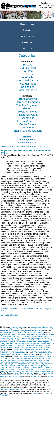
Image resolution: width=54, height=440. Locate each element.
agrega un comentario (10, 315)
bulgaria (27, 336)
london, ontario (33, 329)
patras (2, 345)
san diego (38, 367)
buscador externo (27, 142)
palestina (30, 373)
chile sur (38, 349)
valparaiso (15, 353)
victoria (35, 331)
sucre (47, 349)
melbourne (19, 355)
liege (23, 340)
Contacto (27, 30)
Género (27, 108)
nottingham (10, 344)
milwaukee (42, 362)
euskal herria (18, 338)
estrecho (49, 327)
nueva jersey (31, 364)
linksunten (36, 340)
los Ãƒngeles (10, 362)
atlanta (34, 356)
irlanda (2, 340)
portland (3, 367)
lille (31, 340)
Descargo (47, 393)
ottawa (7, 331)
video (21, 377)
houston (33, 360)
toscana (16, 347)
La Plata (28, 70)
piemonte (8, 345)
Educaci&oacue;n (27, 121)
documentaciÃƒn (17, 375)
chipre (45, 336)
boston (19, 358)
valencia (46, 347)
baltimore (50, 356)
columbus (10, 360)
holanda (30, 342)
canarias (42, 327)
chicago (40, 358)
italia (13, 340)
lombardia (44, 340)
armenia (27, 334)
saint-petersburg (38, 332)
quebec (13, 331)
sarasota (42, 369)
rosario (41, 351)
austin (39, 356)
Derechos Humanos (28, 102)
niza (34, 342)
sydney (32, 355)
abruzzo (3, 334)
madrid (2, 342)
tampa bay (4, 371)
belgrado (10, 336)
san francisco (47, 367)
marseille (13, 342)
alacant (8, 334)
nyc (26, 366)
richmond (9, 367)
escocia (48, 345)
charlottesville (32, 358)
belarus (51, 334)
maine (24, 362)
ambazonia (35, 327)
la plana (18, 340)
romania (31, 345)
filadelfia (38, 366)
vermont (33, 371)
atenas (32, 334)
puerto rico (27, 351)
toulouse (23, 347)
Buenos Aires (28, 67)
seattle (48, 369)
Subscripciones (27, 36)
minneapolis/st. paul (7, 364)
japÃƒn (17, 332)
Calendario (27, 42)
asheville (28, 356)
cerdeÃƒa (41, 345)
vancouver (29, 331)
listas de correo (5, 375)
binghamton (12, 358)
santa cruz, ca (34, 369)
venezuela (23, 353)
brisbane (44, 353)
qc (31, 332)
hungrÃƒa (45, 338)
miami (29, 362)
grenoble (38, 338)
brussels (21, 336)
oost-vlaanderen (21, 344)
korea (22, 332)
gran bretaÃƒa (37, 347)
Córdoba (28, 74)
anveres (21, 334)
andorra (15, 334)
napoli (24, 342)
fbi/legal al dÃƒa (47, 373)
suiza (7, 347)
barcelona (44, 334)
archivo (27, 136)
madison (18, 362)
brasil (43, 349)
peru (21, 351)
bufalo (24, 358)
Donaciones (27, 49)
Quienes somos (27, 24)
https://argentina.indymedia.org (11, 389)
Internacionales (28, 90)
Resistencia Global (28, 114)
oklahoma (31, 366)
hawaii (27, 360)
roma (26, 345)
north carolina (11, 366)
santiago (47, 351)
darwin (2, 355)
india (48, 355)
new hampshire (20, 364)
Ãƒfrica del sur (15, 329)
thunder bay (20, 331)
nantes (19, 342)
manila (27, 332)
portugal (21, 345)
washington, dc (19, 360)
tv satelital (14, 377)
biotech (50, 377)
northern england (42, 342)
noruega (3, 344)
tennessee (12, 371)
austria (38, 334)
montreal (49, 329)
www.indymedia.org (18, 327)
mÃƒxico (16, 351)
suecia (2, 347)
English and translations (27, 130)
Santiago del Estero (28, 80)
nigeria (7, 329)
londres (51, 340)
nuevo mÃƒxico (41, 364)
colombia (3, 351)
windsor (42, 331)
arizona (22, 356)
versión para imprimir (10, 146)
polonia (14, 345)
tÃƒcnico (27, 375)
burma (6, 332)
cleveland (46, 358)
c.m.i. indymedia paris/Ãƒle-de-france (40, 344)
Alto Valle (27, 77)
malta (7, 342)
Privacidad (4, 395)
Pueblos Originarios (28, 105)
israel (25, 373)
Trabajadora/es (28, 98)
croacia (39, 336)
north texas (20, 366)
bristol (15, 336)
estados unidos (36, 377)
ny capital (40, 360)
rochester (16, 367)
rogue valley (25, 367)
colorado (3, 360)
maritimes (42, 329)
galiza (25, 338)
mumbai (3, 356)
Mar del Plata (28, 83)
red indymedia (27, 139)
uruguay (8, 353)
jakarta (11, 332)
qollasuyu (35, 351)
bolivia (22, 349)
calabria (34, 336)
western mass (41, 371)
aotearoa (38, 353)
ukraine (29, 347)
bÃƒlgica (3, 336)
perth (25, 355)
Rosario (27, 64)
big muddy (4, 358)
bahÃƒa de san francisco (9, 369)
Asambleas (27, 117)
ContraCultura (27, 124)
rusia (36, 345)
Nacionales (27, 86)
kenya (2, 329)
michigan (35, 362)
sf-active (36, 393)
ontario (2, 331)
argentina (16, 349)
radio (9, 377)
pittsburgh (45, 366)
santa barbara (23, 369)
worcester (50, 371)
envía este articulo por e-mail (33, 146)
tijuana (2, 353)
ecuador (10, 351)
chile (32, 349)
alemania (31, 338)
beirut (20, 373)
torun (11, 347)
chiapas (27, 349)
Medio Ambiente (27, 111)
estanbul (8, 340)
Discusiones (27, 127)
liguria (28, 340)
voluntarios (34, 375)
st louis (32, 367)
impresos (3, 377)
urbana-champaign (22, 371)
